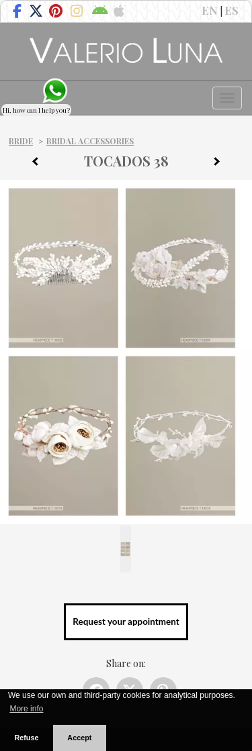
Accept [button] (79, 738)
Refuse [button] (26, 738)
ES (231, 10)
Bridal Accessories (90, 141)
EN (210, 10)
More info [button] (26, 708)
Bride (21, 141)
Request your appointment (126, 621)
